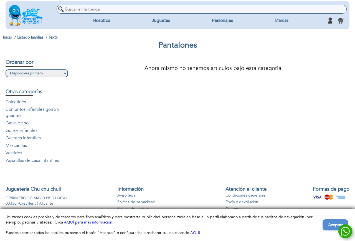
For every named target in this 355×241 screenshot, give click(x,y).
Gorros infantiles (21, 130)
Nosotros (101, 20)
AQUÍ (195, 232)
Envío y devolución (241, 202)
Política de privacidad (136, 202)
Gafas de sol (18, 123)
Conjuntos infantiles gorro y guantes (32, 112)
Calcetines (16, 102)
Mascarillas (16, 145)
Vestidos (14, 153)
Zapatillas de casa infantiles (32, 160)
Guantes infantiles (23, 138)
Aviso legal (126, 195)
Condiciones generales (245, 195)
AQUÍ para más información (88, 222)
